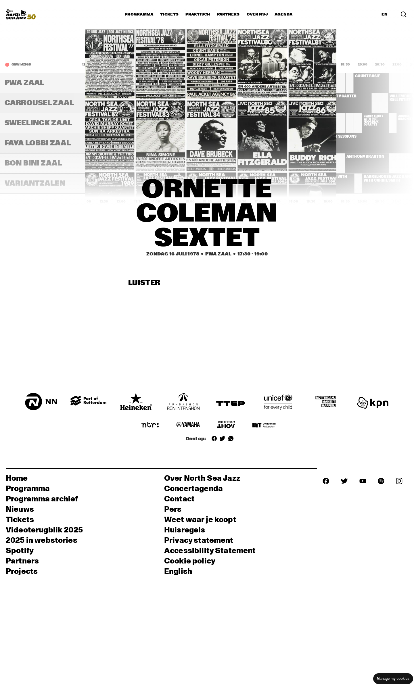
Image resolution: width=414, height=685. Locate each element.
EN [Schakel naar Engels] (385, 14)
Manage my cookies (393, 679)
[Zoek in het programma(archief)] (403, 14)
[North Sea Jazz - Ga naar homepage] (21, 14)
